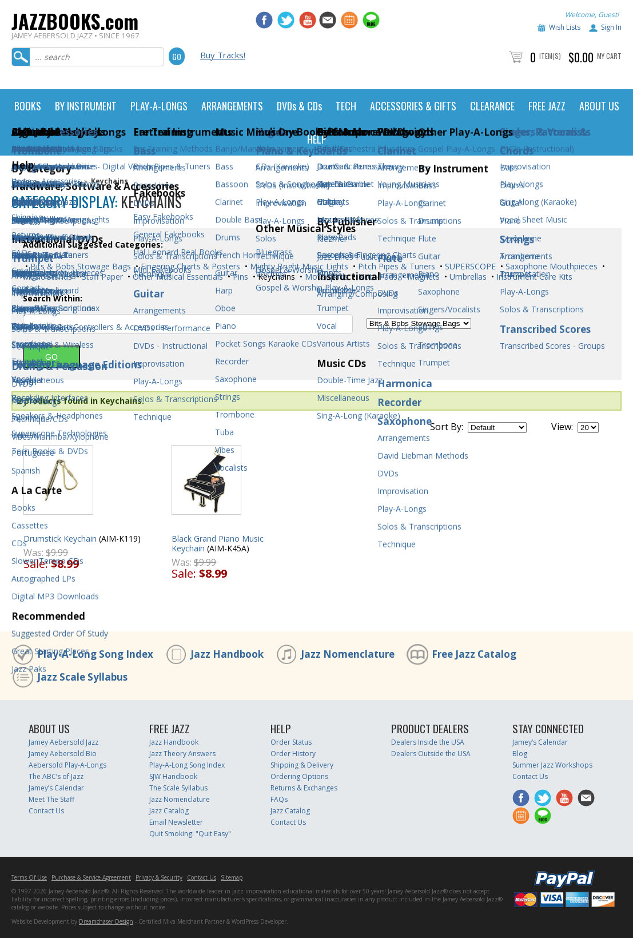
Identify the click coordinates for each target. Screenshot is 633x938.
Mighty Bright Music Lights (298, 266)
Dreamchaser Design (106, 921)
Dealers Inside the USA (427, 742)
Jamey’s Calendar (56, 788)
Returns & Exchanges (303, 788)
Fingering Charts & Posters (189, 266)
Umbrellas (467, 276)
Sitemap (231, 877)
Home (21, 181)
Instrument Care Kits (533, 276)
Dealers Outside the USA (431, 753)
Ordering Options (299, 776)
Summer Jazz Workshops (552, 765)
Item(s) (550, 56)
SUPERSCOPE (469, 266)
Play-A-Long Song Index (95, 654)
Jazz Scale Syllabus (82, 676)
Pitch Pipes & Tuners (395, 266)
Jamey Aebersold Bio (63, 753)
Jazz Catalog (169, 811)
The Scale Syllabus (178, 788)
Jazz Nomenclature (348, 654)
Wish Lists (564, 27)
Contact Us (46, 811)
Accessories (61, 181)
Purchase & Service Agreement (91, 877)
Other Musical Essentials (176, 276)
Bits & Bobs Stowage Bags (79, 266)
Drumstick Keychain (60, 538)
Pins (239, 276)
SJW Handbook (173, 776)
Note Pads (376, 276)
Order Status (291, 742)
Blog (519, 753)
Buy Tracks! (222, 55)
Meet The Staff (51, 799)
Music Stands (47, 276)
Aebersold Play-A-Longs (67, 765)
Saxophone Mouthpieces (550, 266)
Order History (293, 753)
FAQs (279, 799)
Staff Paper (101, 276)
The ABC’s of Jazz (56, 776)
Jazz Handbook (227, 654)
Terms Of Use (29, 877)
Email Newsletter (176, 822)
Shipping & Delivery (301, 765)
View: (562, 426)
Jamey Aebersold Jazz (63, 742)
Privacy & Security (159, 877)
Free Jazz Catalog (474, 654)
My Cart (609, 56)
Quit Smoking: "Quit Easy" (190, 833)
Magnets (422, 276)
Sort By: (446, 426)
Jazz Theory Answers (182, 753)
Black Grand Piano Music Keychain (218, 543)
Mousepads (325, 276)
